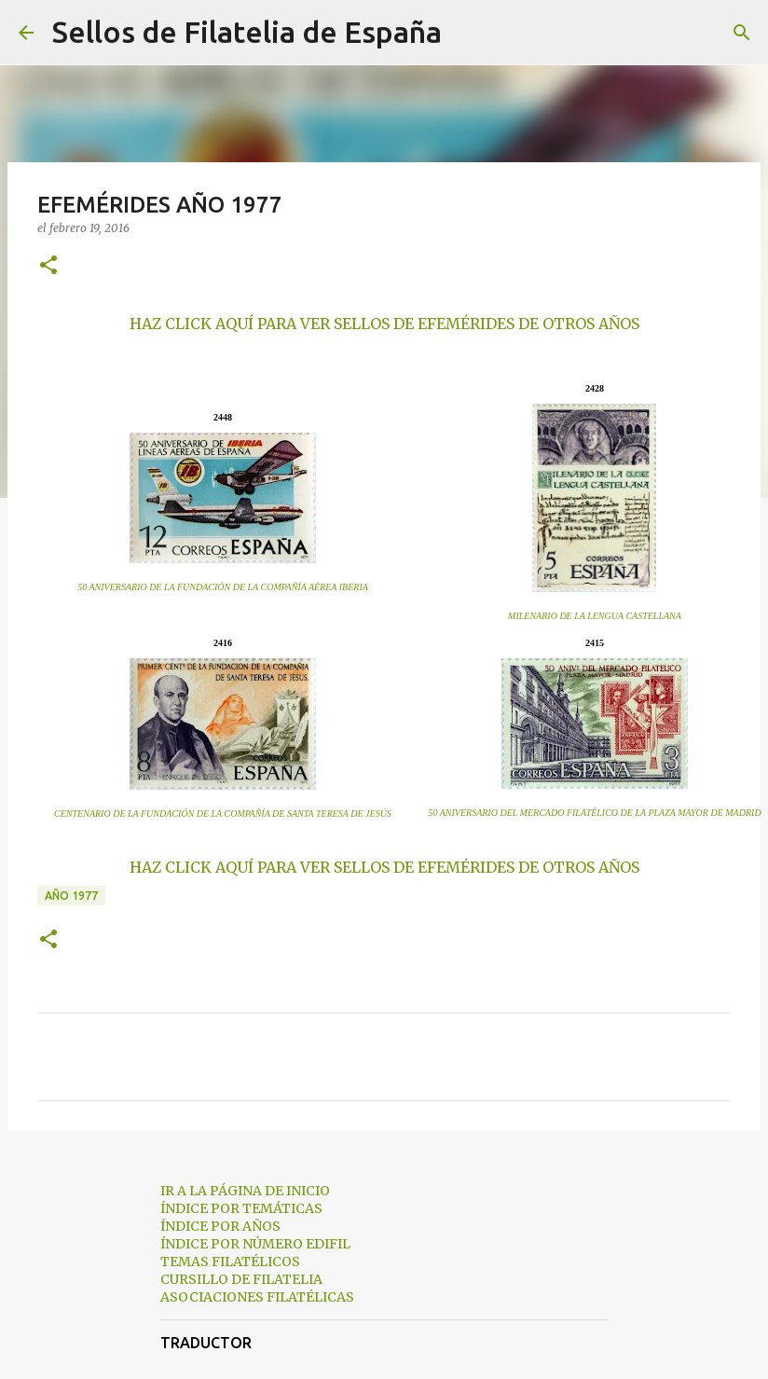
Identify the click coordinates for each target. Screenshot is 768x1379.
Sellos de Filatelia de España (247, 31)
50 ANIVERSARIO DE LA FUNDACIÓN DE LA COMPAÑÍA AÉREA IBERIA (222, 587)
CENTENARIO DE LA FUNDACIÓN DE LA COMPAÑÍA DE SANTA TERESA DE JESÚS (222, 813)
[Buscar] (468, 32)
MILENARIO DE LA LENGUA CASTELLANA (594, 616)
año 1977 (71, 895)
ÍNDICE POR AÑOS (220, 1226)
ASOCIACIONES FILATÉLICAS (257, 1297)
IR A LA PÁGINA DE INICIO (245, 1190)
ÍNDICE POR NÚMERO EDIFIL (255, 1243)
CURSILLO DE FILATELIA (241, 1279)
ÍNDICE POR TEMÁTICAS (241, 1208)
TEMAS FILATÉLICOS (230, 1261)
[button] (48, 266)
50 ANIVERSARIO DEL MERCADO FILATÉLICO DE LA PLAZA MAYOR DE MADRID (594, 812)
